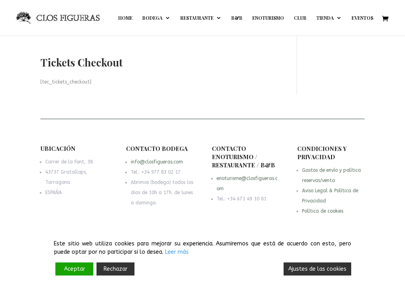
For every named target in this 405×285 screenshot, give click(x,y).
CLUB (300, 18)
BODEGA (152, 18)
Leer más (177, 252)
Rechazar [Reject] (115, 269)
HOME (125, 18)
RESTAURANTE (197, 18)
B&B (236, 18)
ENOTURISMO (268, 18)
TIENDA (325, 18)
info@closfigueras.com (157, 162)
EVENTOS (362, 18)
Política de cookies (322, 211)
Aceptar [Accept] (74, 269)
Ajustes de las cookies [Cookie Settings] (317, 269)
